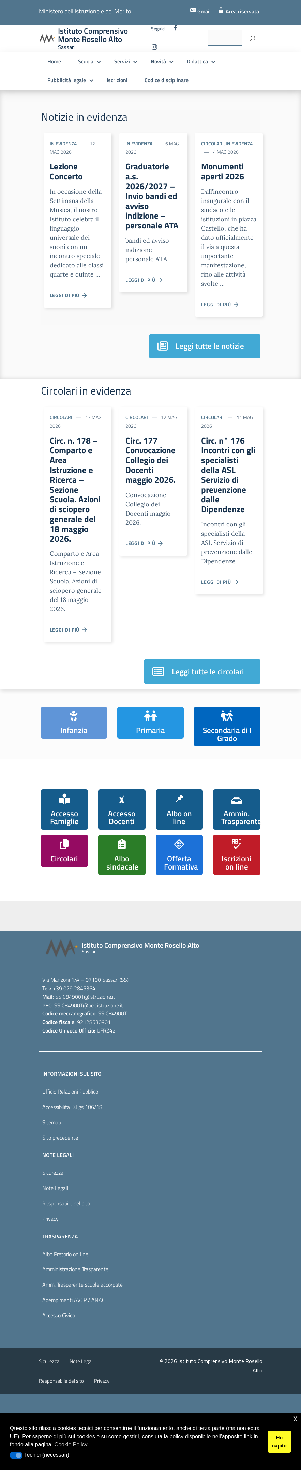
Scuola (85, 61)
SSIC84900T (69, 1073)
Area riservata (241, 11)
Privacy (50, 1295)
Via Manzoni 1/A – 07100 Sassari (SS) (85, 1056)
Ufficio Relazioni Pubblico (70, 1167)
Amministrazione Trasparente (75, 1345)
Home (54, 61)
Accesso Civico (58, 1391)
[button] (16, 1455)
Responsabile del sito (66, 1279)
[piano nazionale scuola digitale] (200, 955)
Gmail (203, 11)
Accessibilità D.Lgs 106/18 (72, 1183)
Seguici (158, 28)
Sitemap (51, 1198)
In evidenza (63, 143)
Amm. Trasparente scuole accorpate (82, 1361)
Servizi (122, 61)
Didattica (197, 61)
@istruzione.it (99, 1073)
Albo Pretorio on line (65, 1330)
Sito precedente (60, 1213)
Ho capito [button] (279, 1442)
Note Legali (55, 1264)
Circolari (212, 143)
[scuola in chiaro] (132, 950)
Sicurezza (52, 1249)
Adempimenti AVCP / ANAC (73, 1376)
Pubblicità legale (66, 80)
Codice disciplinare (167, 80)
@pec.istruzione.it (103, 1081)
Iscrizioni (117, 80)
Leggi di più (69, 297)
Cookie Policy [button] (71, 1444)
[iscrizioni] (64, 953)
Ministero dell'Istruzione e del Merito (85, 11)
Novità (158, 61)
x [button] (295, 1418)
